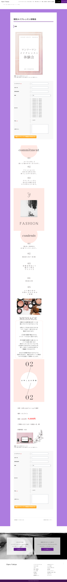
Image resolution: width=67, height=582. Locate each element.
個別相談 (52, 1)
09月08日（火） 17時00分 (37, 115)
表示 (11, 4)
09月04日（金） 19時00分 (37, 113)
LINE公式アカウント (50, 564)
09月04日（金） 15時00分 (37, 110)
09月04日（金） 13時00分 (37, 109)
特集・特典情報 (8, 4)
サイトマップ (49, 575)
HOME (4, 4)
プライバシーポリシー (50, 570)
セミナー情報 (41, 1)
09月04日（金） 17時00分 (37, 112)
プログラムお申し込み (50, 567)
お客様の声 (49, 1)
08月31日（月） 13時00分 (37, 106)
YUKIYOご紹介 (29, 1)
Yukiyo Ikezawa (31, 580)
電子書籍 (45, 1)
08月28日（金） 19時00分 (37, 103)
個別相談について (36, 575)
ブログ (33, 1)
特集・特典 (37, 1)
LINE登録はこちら (20, 549)
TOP (63, 563)
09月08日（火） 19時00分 (37, 116)
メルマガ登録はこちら (47, 549)
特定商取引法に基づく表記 (51, 572)
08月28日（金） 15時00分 (37, 100)
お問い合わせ (49, 573)
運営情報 (48, 569)
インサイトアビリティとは (22, 1)
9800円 (34, 120)
